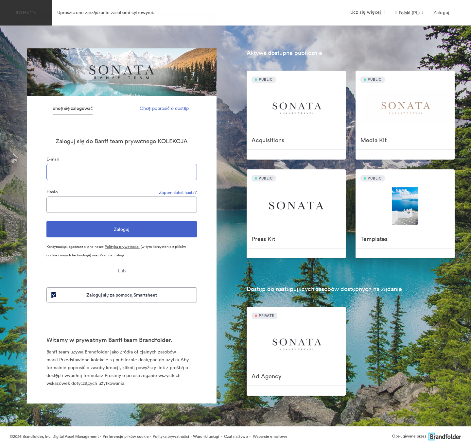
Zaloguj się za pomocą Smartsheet (103, 295)
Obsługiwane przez (426, 436)
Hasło (52, 192)
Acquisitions (268, 140)
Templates (374, 239)
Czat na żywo (235, 436)
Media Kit (373, 140)
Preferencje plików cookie (126, 436)
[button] (409, 13)
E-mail (52, 159)
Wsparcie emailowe (270, 436)
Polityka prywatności (122, 246)
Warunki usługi (112, 255)
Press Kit (263, 239)
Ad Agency (266, 376)
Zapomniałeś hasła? (178, 192)
